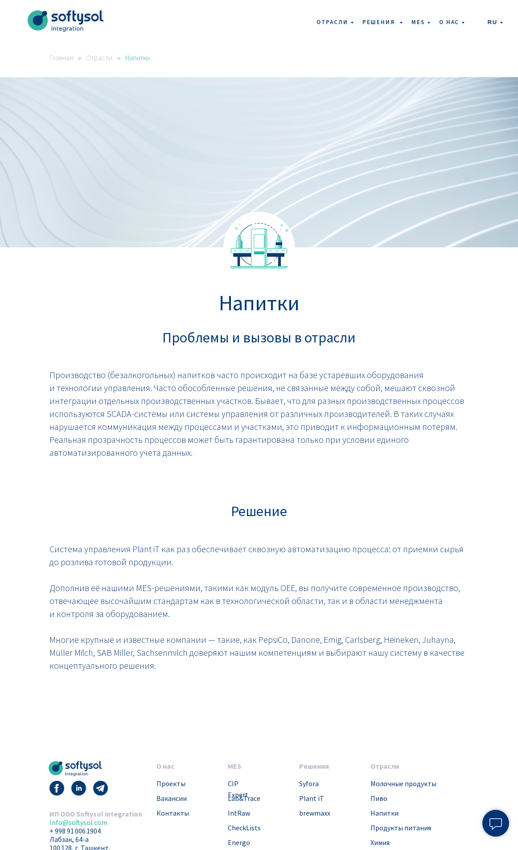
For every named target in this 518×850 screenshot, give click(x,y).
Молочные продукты (403, 783)
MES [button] (418, 22)
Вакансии (171, 798)
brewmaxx (314, 812)
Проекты (170, 783)
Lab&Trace (244, 798)
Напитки (137, 58)
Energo (239, 842)
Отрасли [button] (332, 22)
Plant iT (311, 798)
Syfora (309, 783)
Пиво (378, 798)
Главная (61, 58)
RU (492, 22)
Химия (380, 842)
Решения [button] (379, 22)
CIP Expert (238, 789)
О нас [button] (449, 22)
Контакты (172, 812)
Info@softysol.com (78, 822)
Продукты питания (400, 827)
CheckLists (244, 827)
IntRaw (239, 812)
